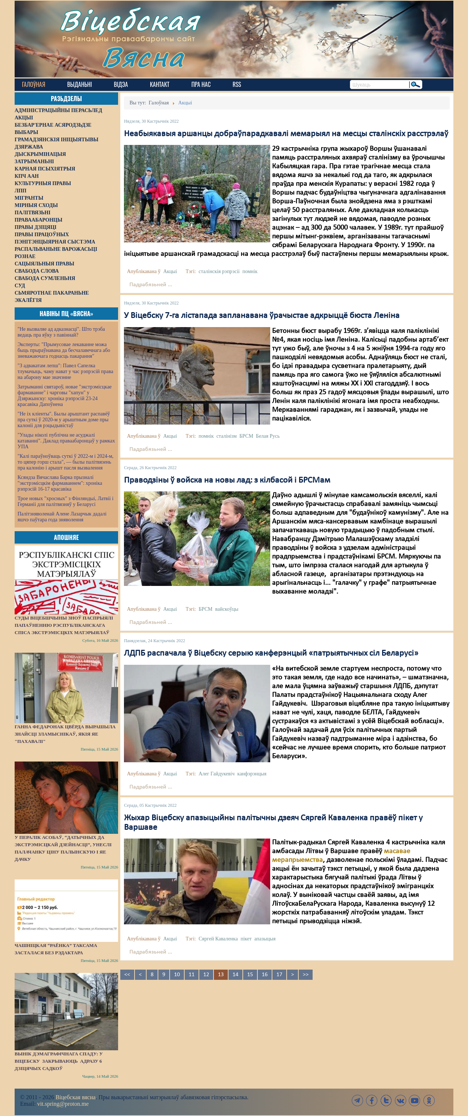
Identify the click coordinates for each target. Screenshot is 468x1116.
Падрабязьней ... (150, 285)
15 (250, 975)
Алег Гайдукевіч (216, 773)
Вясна (143, 56)
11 (192, 975)
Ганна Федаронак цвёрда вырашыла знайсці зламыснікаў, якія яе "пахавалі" (65, 734)
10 (177, 975)
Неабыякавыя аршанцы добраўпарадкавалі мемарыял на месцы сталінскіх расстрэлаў (286, 134)
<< (127, 975)
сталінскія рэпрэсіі (219, 271)
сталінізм (226, 436)
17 (279, 975)
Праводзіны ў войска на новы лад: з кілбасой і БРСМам (227, 480)
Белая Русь (268, 436)
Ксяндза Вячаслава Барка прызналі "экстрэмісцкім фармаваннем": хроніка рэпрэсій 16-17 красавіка (60, 483)
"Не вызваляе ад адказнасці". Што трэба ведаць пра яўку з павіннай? (61, 332)
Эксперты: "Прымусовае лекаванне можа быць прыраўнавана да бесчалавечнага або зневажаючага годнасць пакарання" (64, 350)
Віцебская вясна (75, 1097)
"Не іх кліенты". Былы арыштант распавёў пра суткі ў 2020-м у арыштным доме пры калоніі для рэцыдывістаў (64, 419)
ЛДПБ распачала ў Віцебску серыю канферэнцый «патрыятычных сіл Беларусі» (271, 653)
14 (235, 975)
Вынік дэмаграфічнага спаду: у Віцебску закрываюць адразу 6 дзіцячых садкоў (59, 1061)
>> (306, 975)
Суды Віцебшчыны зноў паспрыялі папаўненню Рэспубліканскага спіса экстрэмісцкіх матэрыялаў (64, 625)
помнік (249, 271)
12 (206, 975)
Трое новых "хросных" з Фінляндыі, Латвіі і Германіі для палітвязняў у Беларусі (65, 501)
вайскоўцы (226, 609)
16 (265, 975)
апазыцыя (265, 938)
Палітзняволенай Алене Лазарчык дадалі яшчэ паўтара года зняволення (62, 516)
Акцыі (170, 271)
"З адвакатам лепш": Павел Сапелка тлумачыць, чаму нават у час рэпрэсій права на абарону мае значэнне (65, 371)
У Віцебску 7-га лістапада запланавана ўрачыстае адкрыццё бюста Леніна (262, 315)
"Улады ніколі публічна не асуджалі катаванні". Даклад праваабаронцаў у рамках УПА (66, 440)
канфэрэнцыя (252, 773)
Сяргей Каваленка (218, 938)
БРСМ (246, 436)
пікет (246, 938)
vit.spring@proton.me (63, 1104)
